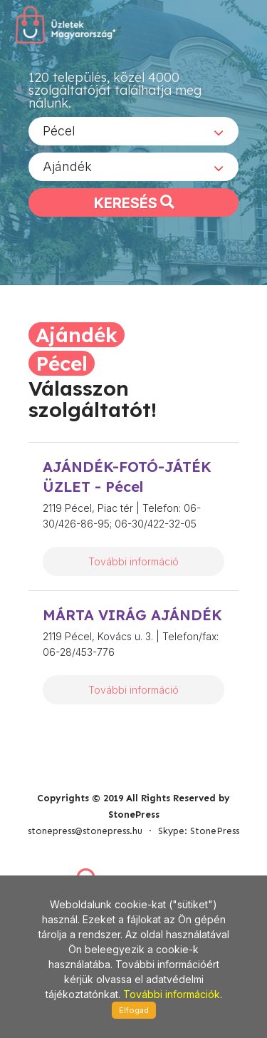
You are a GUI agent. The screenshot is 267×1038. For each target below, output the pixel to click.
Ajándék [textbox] (67, 166)
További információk (171, 994)
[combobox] (133, 131)
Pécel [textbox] (59, 130)
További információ (133, 561)
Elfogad (134, 1010)
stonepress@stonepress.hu (85, 831)
